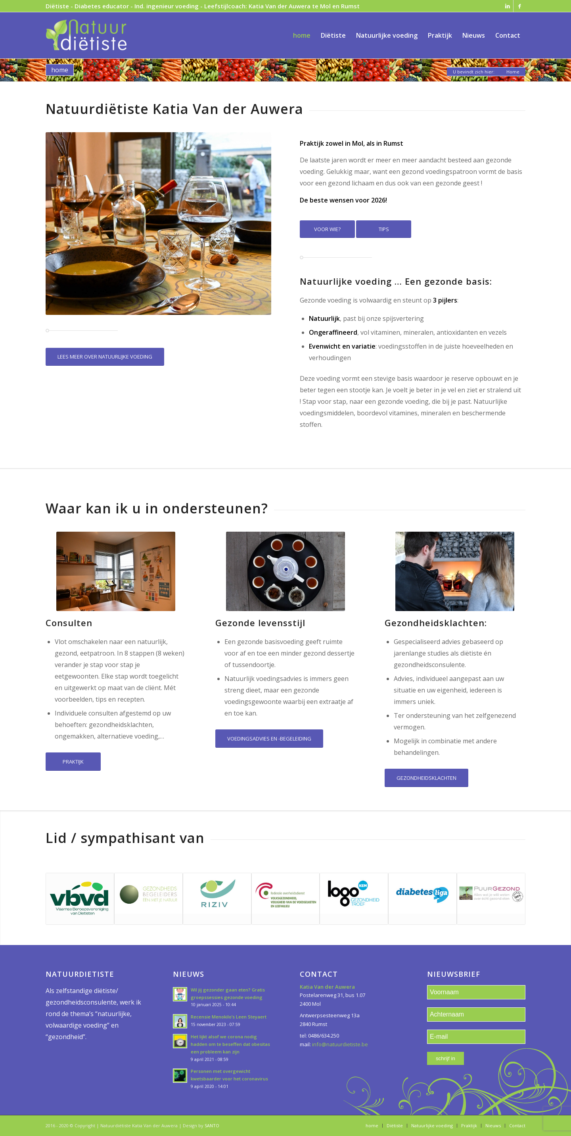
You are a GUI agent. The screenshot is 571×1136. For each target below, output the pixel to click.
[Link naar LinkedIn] (507, 6)
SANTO (212, 1125)
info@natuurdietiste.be (340, 1044)
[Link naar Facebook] (519, 6)
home (59, 70)
